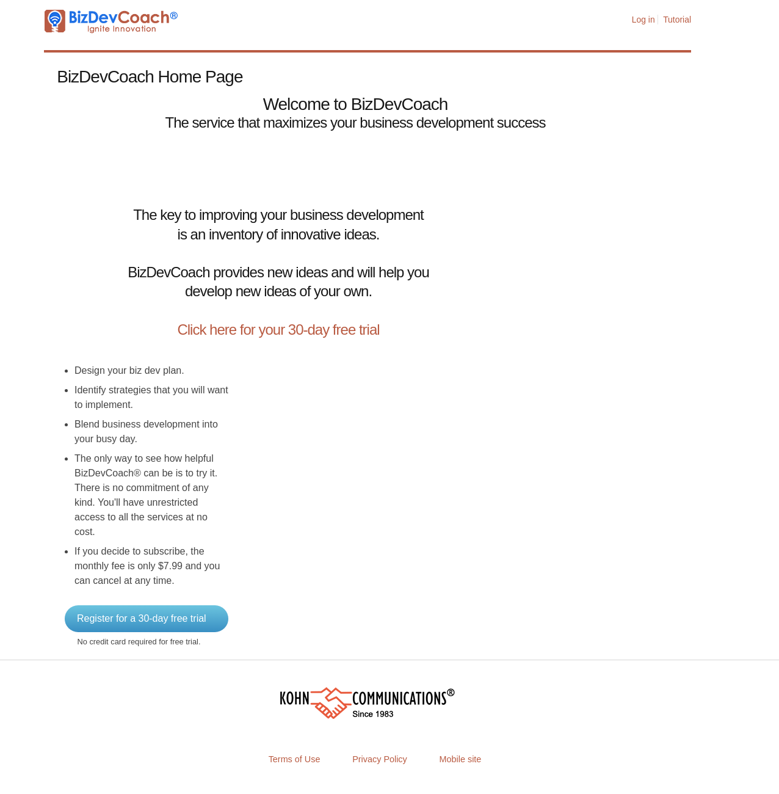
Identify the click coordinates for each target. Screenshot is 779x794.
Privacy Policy (379, 759)
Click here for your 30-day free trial (278, 329)
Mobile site (461, 759)
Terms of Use (295, 759)
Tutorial (677, 19)
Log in (643, 19)
